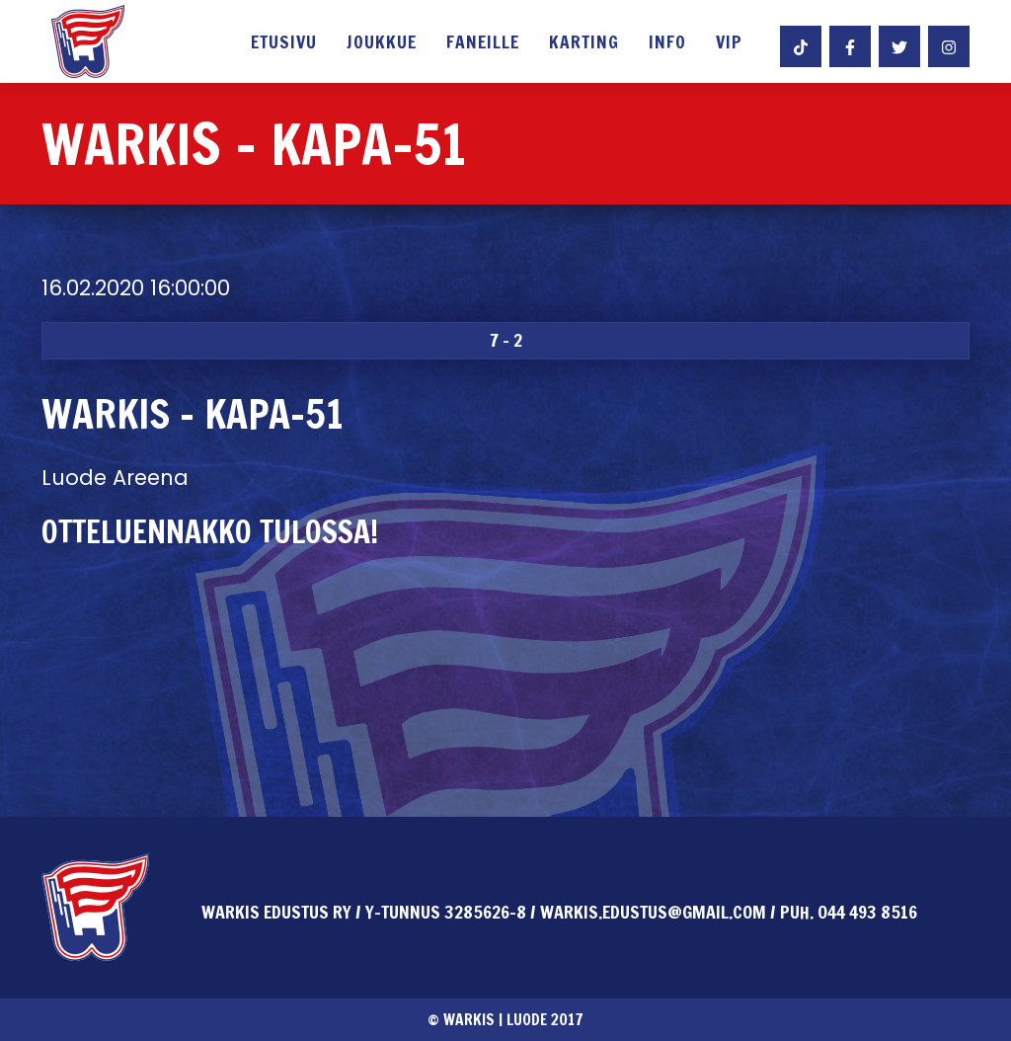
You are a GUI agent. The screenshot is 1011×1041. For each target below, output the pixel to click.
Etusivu (284, 43)
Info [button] (667, 43)
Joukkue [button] (382, 43)
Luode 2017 (544, 1019)
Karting (584, 43)
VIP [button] (729, 43)
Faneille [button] (482, 43)
